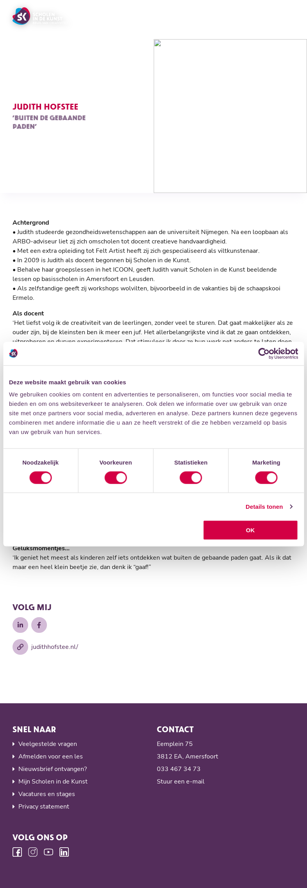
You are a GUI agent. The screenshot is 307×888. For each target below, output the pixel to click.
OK (250, 530)
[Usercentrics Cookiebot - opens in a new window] (264, 353)
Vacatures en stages (46, 794)
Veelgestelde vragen (47, 744)
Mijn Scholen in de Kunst (53, 781)
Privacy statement (43, 806)
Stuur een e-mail (181, 781)
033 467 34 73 (179, 769)
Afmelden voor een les (50, 756)
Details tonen (264, 506)
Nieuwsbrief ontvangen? (52, 769)
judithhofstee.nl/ (45, 647)
